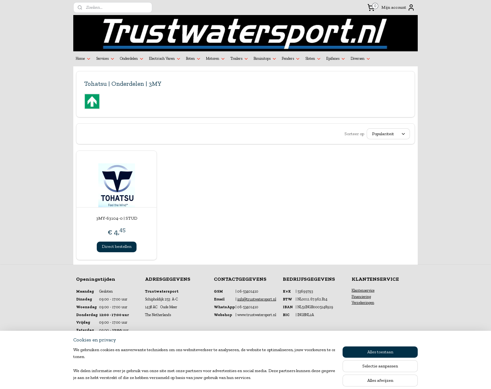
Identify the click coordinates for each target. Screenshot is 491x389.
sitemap (229, 378)
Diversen (361, 58)
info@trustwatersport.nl (256, 299)
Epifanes (336, 58)
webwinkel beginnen (260, 378)
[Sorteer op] (388, 134)
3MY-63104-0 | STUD (116, 218)
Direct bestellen (117, 246)
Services (105, 58)
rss (240, 378)
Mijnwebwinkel (307, 378)
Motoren (215, 58)
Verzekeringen (363, 302)
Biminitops (265, 58)
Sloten (313, 58)
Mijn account (398, 7)
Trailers (239, 58)
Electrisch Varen (165, 58)
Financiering (361, 296)
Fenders (291, 58)
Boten (193, 58)
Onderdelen (132, 58)
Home (83, 58)
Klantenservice (363, 290)
